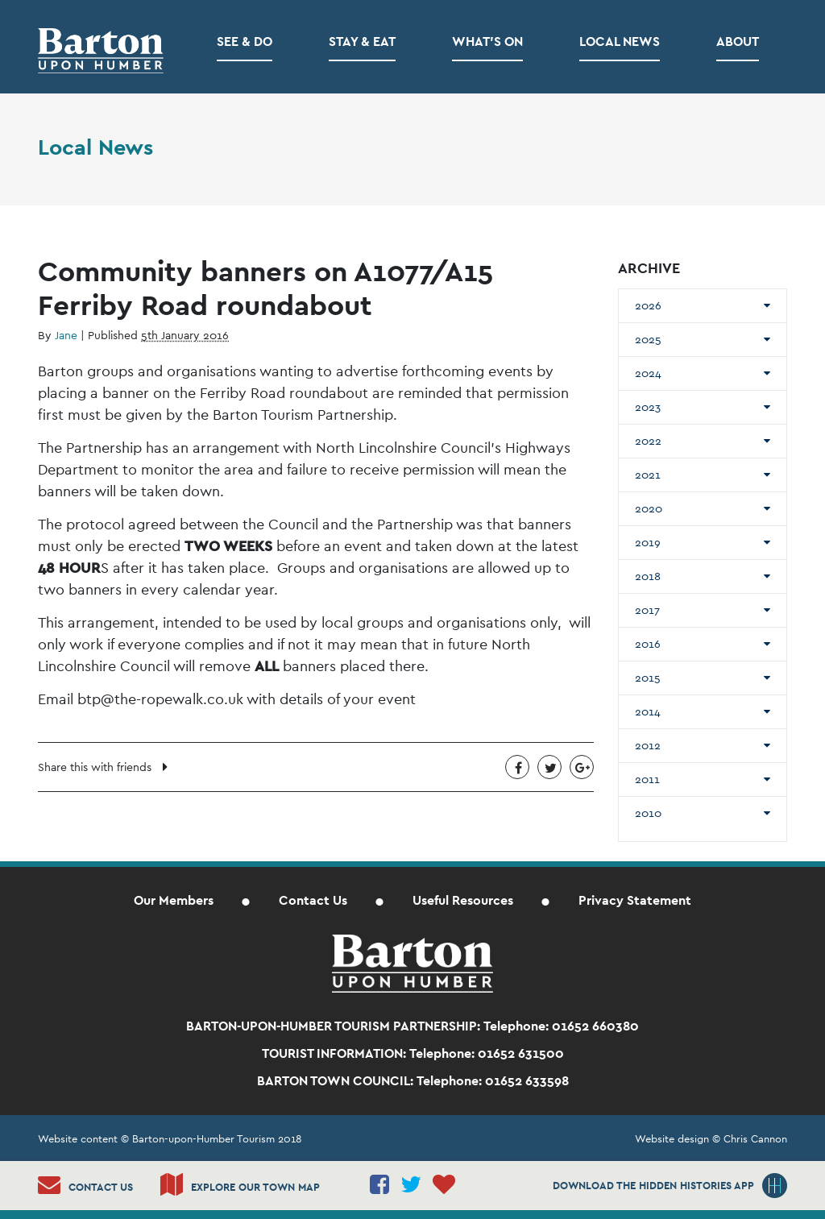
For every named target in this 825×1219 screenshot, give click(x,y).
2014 (648, 711)
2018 (648, 576)
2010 (648, 813)
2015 (648, 677)
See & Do (244, 41)
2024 (648, 373)
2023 (648, 407)
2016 (648, 643)
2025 (648, 339)
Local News (619, 41)
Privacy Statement (634, 900)
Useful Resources (462, 900)
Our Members (174, 900)
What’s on (487, 41)
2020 (648, 508)
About (737, 41)
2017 (647, 610)
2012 (648, 745)
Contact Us (313, 900)
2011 (647, 779)
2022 (648, 440)
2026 (648, 305)
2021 (648, 474)
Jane (66, 335)
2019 (648, 542)
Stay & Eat (362, 41)
